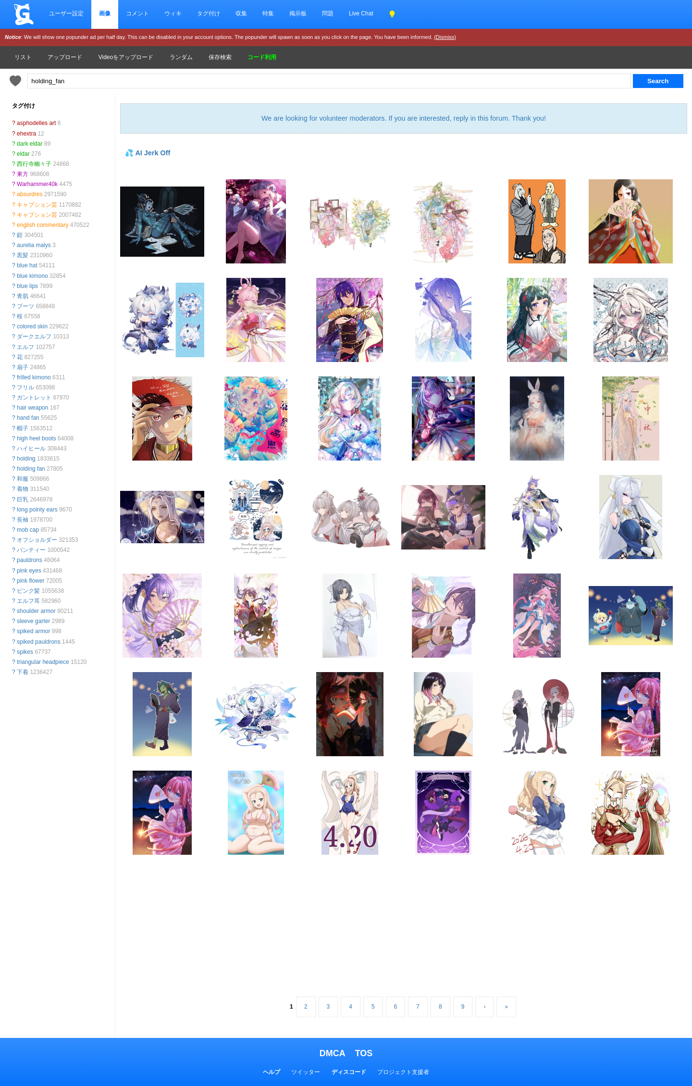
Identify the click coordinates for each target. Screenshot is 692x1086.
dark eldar (29, 143)
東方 (22, 174)
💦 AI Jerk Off (147, 153)
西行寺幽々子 (34, 164)
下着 (22, 672)
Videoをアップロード (126, 57)
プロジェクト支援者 (403, 1072)
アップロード (65, 57)
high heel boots (36, 438)
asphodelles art (36, 123)
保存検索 (220, 57)
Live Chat (361, 13)
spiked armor (33, 631)
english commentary (42, 225)
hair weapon (32, 407)
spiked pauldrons (39, 641)
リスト (23, 57)
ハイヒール (31, 448)
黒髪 (22, 255)
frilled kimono (34, 377)
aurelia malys (34, 245)
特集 (268, 13)
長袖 (22, 519)
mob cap (28, 529)
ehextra (26, 133)
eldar (23, 153)
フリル (25, 387)
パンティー (31, 550)
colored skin (32, 326)
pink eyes (29, 570)
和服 (22, 478)
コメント (137, 13)
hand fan (28, 417)
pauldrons (29, 560)
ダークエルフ (34, 336)
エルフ (25, 347)
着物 (22, 489)
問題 (328, 13)
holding (26, 458)
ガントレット (34, 397)
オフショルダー (37, 540)
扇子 (22, 367)
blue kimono (32, 276)
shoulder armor (36, 611)
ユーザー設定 (66, 13)
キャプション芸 (37, 204)
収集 (241, 13)
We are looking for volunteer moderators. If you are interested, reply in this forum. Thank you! (403, 118)
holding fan (31, 468)
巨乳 (22, 499)
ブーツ (25, 306)
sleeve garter (33, 621)
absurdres (29, 194)
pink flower (30, 580)
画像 (105, 13)
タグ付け (208, 13)
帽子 (22, 428)
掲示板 (298, 13)
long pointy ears (37, 509)
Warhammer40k (37, 184)
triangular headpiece (43, 662)
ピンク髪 (28, 590)
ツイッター (305, 1072)
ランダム (181, 57)
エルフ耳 (28, 601)
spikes (25, 652)
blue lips (27, 286)
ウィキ (173, 13)
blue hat (27, 265)
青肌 (22, 296)
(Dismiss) (445, 37)
